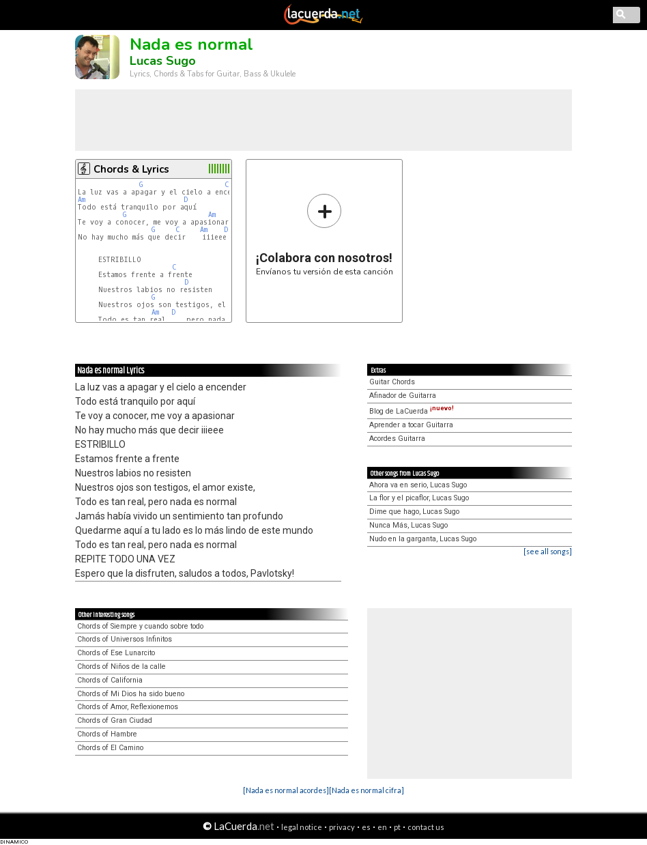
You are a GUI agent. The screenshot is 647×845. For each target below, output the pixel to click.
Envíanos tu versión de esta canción (324, 234)
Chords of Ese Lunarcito (116, 652)
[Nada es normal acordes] (286, 790)
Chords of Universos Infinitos (124, 639)
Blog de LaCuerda (411, 411)
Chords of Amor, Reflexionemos (127, 706)
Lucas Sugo (163, 61)
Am (81, 199)
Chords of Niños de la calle (121, 666)
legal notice (301, 826)
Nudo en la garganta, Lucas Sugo (422, 538)
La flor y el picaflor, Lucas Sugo (419, 497)
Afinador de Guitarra (402, 395)
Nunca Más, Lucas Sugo (408, 525)
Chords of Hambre (107, 734)
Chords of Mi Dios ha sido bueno (130, 693)
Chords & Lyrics (131, 169)
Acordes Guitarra (397, 438)
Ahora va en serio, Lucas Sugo (418, 485)
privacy (342, 826)
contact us (425, 826)
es (366, 826)
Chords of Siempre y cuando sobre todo (140, 626)
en (382, 826)
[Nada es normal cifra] (366, 790)
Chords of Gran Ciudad (114, 720)
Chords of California (110, 680)
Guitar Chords (392, 381)
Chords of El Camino (110, 747)
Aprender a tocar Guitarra (411, 424)
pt (397, 826)
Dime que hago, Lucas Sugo (414, 511)
